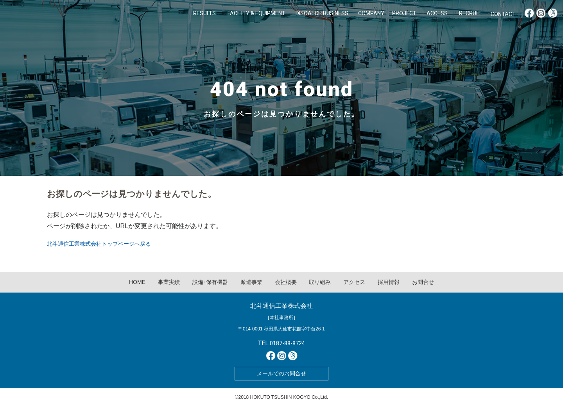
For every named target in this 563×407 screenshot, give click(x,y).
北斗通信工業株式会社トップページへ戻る (99, 244)
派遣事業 (251, 282)
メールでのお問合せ (281, 373)
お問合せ (423, 282)
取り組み (320, 282)
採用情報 (389, 282)
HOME (137, 282)
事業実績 (169, 282)
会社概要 (286, 282)
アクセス (354, 282)
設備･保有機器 (210, 282)
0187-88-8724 (287, 343)
